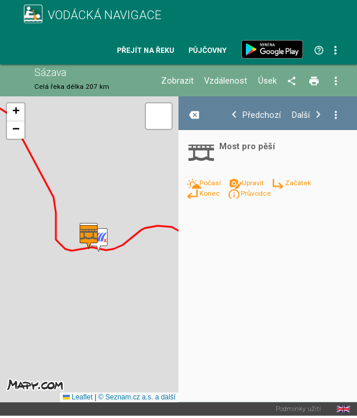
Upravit (254, 183)
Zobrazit (177, 81)
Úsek (267, 81)
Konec (210, 193)
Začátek (298, 183)
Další (301, 115)
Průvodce (256, 193)
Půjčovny (207, 51)
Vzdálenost (225, 81)
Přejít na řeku (145, 51)
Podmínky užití (298, 409)
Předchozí (261, 115)
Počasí (211, 183)
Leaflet (77, 397)
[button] (99, 240)
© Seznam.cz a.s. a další (137, 397)
